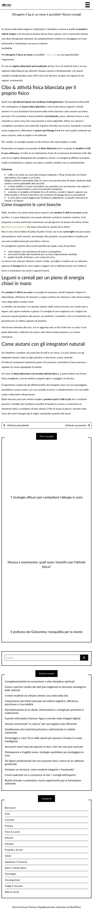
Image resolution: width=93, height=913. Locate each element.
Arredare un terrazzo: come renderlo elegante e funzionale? (39, 769)
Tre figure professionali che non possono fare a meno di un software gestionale (44, 762)
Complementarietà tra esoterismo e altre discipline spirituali (39, 681)
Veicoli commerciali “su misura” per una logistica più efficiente (41, 723)
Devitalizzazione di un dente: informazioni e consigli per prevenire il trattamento (44, 711)
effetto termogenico (15, 226)
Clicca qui (51, 54)
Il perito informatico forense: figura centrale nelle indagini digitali (42, 718)
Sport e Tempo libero (15, 867)
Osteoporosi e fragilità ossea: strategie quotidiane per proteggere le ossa (44, 754)
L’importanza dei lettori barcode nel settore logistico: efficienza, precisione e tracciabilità (42, 702)
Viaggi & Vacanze (14, 885)
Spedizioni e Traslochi (16, 861)
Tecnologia (10, 873)
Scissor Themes (29, 907)
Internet (9, 837)
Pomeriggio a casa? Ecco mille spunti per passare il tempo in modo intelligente (43, 739)
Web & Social (12, 891)
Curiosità (9, 819)
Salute (8, 855)
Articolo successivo (75, 425)
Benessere (10, 807)
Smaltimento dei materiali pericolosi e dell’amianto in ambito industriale (40, 731)
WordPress (75, 907)
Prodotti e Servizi (14, 849)
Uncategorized (12, 879)
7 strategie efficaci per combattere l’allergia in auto (47, 497)
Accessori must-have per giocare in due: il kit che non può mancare (44, 746)
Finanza (9, 825)
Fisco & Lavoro (12, 831)
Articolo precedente (18, 425)
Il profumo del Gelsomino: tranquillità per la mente (47, 632)
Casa (7, 813)
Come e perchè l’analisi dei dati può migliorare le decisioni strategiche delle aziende (45, 688)
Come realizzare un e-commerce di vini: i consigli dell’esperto (40, 774)
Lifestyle (9, 843)
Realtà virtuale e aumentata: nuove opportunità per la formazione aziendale (43, 782)
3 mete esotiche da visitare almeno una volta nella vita (36, 695)
